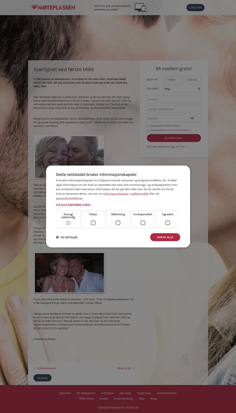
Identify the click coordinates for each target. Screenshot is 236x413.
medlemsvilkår (139, 193)
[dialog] (118, 206)
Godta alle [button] (165, 237)
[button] (118, 204)
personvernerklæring (69, 198)
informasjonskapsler (116, 193)
